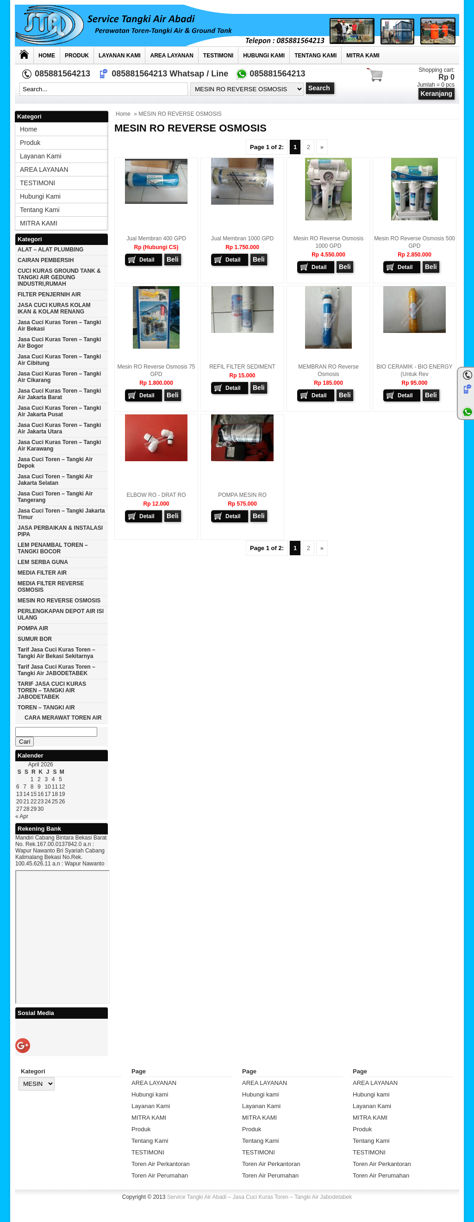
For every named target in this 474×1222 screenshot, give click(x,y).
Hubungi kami (264, 55)
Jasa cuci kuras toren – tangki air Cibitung (59, 359)
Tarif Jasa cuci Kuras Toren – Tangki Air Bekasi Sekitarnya (56, 652)
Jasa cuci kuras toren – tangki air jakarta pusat (59, 411)
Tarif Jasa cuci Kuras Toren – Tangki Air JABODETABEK (56, 670)
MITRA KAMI (363, 55)
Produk (77, 55)
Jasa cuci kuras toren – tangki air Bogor (59, 342)
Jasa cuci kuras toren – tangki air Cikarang (59, 376)
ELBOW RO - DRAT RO (156, 495)
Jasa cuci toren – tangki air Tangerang (55, 496)
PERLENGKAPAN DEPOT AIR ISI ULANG (61, 614)
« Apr (21, 816)
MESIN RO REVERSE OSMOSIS (59, 600)
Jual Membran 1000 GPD (242, 238)
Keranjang (436, 93)
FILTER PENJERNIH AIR (49, 294)
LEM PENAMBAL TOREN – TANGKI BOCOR (53, 548)
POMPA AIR (33, 628)
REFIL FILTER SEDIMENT (242, 366)
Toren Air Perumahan (159, 1175)
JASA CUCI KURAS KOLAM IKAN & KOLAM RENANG (54, 308)
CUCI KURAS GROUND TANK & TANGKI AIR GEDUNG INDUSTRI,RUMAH (59, 277)
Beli (173, 259)
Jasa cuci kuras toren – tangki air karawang (59, 445)
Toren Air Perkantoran (160, 1163)
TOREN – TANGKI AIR (46, 707)
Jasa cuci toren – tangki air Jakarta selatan (55, 479)
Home (46, 55)
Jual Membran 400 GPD (156, 238)
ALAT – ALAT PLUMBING (50, 249)
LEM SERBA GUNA (43, 562)
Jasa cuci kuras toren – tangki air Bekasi (59, 325)
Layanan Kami (119, 55)
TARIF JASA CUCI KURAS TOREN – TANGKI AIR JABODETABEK (52, 690)
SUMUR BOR (35, 639)
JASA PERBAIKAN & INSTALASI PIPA (60, 531)
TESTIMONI (218, 55)
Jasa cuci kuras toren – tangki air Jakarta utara (59, 428)
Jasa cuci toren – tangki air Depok (55, 462)
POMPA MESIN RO (242, 495)
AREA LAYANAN (171, 55)
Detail (147, 260)
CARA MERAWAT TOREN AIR (63, 717)
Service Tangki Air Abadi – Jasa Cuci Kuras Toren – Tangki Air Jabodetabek (259, 1197)
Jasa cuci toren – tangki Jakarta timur (61, 514)
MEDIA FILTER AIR (42, 573)
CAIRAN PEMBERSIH (46, 260)
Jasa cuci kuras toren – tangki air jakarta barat (59, 394)
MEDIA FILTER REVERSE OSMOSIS (51, 586)
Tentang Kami (315, 55)
